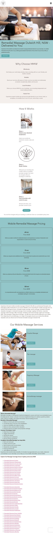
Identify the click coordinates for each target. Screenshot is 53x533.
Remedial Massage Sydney (11, 460)
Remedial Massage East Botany (12, 515)
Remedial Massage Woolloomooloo (13, 484)
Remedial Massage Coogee (11, 508)
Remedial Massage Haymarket (12, 474)
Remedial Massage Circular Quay (12, 463)
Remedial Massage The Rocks (12, 480)
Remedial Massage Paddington (12, 510)
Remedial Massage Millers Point (12, 475)
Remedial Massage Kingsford (11, 528)
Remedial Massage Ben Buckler (12, 492)
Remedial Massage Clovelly (11, 507)
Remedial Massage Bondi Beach (12, 495)
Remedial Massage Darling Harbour (13, 467)
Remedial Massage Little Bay (11, 531)
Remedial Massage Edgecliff (11, 520)
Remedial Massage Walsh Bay (12, 482)
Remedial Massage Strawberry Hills (13, 479)
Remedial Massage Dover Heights (13, 513)
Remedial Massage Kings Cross (12, 526)
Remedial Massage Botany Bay (12, 500)
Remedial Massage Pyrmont (11, 477)
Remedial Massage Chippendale (12, 462)
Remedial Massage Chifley (11, 505)
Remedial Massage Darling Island (12, 469)
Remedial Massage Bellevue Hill (12, 490)
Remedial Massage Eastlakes (11, 518)
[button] (50, 3)
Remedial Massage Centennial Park (13, 503)
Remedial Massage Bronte (11, 502)
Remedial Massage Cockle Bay (12, 465)
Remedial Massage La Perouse (12, 530)
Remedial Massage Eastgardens (12, 516)
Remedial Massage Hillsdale (11, 523)
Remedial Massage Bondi (10, 493)
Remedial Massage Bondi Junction (13, 497)
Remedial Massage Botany (11, 498)
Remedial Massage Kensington (12, 525)
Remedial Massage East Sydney (12, 472)
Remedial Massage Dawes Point (12, 470)
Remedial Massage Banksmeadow (13, 488)
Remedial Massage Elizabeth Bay (12, 521)
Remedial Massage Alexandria (12, 487)
